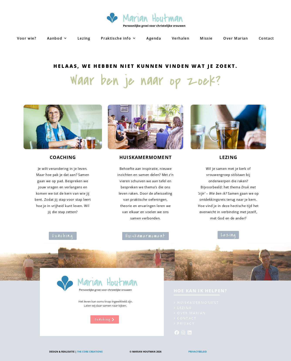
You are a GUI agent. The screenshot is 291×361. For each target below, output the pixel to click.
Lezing (84, 38)
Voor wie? (26, 38)
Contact (266, 38)
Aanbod (57, 38)
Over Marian (235, 38)
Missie (206, 38)
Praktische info (118, 38)
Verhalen (180, 38)
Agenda (153, 38)
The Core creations (90, 351)
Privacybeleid (197, 351)
